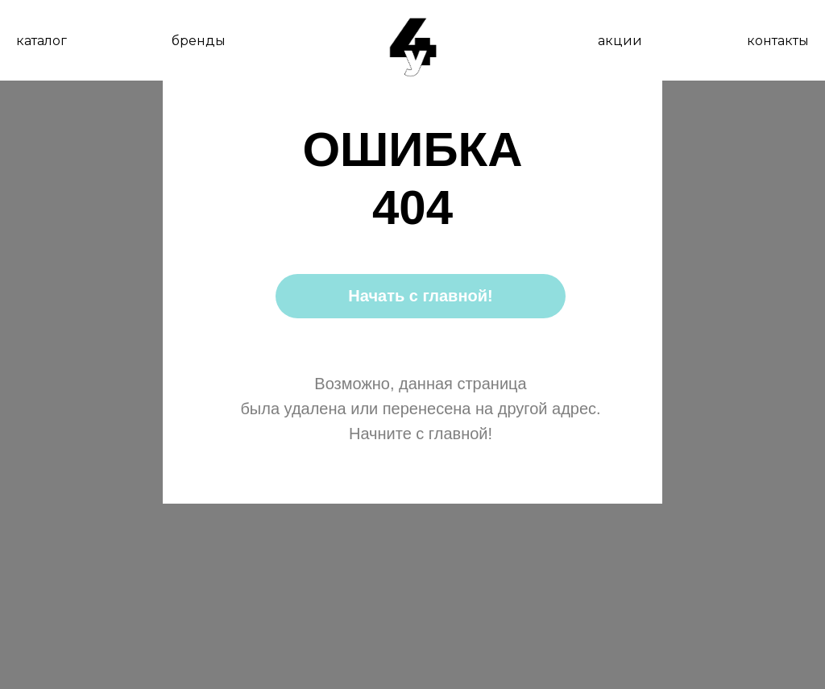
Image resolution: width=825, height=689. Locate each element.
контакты (778, 40)
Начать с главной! (420, 296)
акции (620, 40)
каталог (41, 40)
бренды (199, 40)
